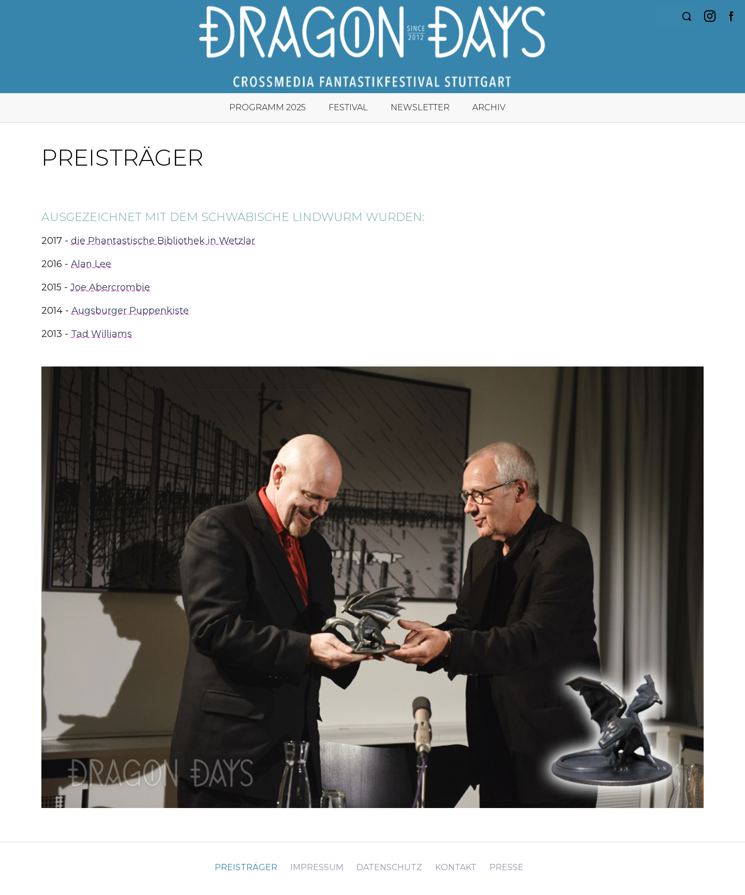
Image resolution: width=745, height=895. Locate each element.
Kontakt (455, 867)
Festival (348, 107)
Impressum (317, 867)
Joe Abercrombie (110, 287)
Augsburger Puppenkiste (130, 310)
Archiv (488, 107)
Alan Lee (91, 264)
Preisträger (246, 867)
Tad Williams (101, 334)
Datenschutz (389, 867)
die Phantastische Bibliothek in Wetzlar (163, 240)
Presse (506, 867)
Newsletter (420, 107)
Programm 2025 (267, 107)
